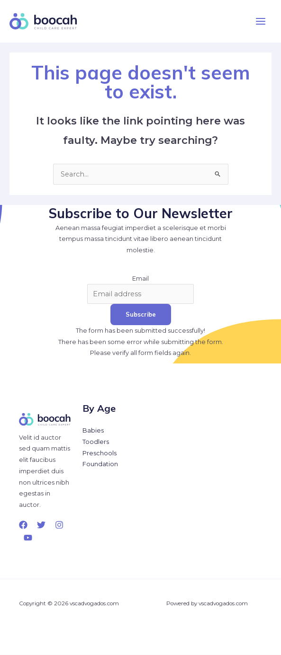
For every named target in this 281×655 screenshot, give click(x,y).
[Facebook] (23, 525)
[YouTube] (28, 537)
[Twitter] (41, 525)
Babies (93, 430)
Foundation (100, 464)
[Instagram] (59, 525)
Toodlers (95, 441)
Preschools (99, 453)
